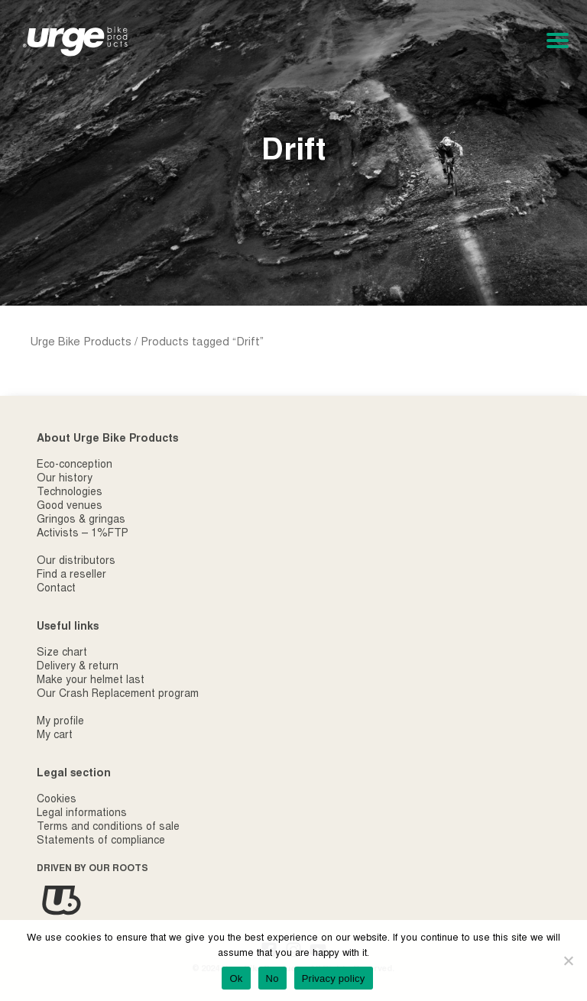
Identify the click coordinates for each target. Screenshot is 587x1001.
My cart (55, 736)
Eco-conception (74, 465)
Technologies (69, 493)
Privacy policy (333, 978)
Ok (235, 978)
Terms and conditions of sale (108, 827)
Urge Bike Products (81, 342)
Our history (64, 479)
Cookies (56, 800)
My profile (60, 722)
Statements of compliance (101, 841)
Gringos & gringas (81, 520)
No (272, 978)
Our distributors (76, 561)
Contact (56, 589)
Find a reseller (71, 575)
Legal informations (82, 813)
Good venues (69, 506)
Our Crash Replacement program (118, 694)
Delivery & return (77, 667)
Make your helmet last (90, 680)
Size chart (62, 653)
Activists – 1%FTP (82, 534)
